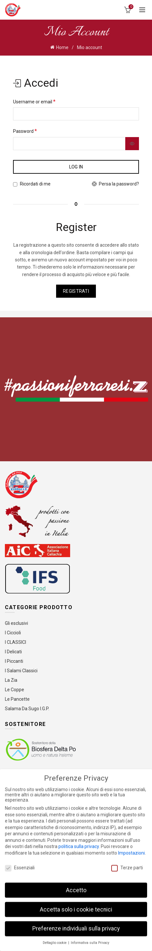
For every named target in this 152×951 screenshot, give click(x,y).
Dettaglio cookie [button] (55, 940)
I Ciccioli (13, 632)
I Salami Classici (21, 670)
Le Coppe (14, 689)
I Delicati (13, 651)
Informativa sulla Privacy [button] (90, 940)
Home (62, 47)
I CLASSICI (15, 642)
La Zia (11, 680)
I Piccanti (14, 661)
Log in (76, 166)
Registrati (76, 291)
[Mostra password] (132, 143)
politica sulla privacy (78, 844)
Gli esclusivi (16, 623)
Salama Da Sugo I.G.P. (27, 708)
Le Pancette (17, 699)
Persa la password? (119, 183)
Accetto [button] (76, 887)
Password (25, 131)
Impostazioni (131, 850)
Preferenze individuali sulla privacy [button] (76, 926)
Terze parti (127, 865)
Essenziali (20, 865)
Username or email (34, 101)
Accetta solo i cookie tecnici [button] (76, 907)
